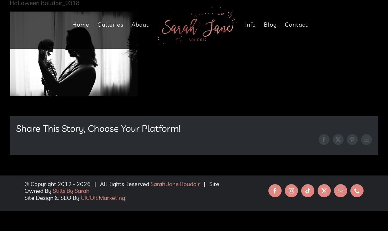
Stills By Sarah (71, 190)
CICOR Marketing (103, 197)
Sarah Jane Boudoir (175, 184)
